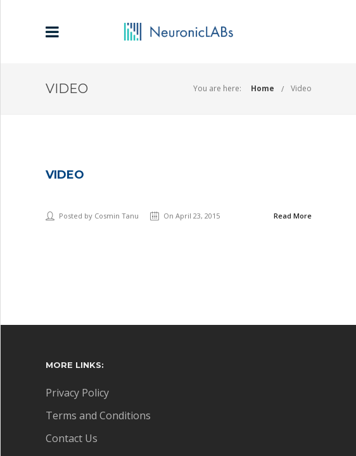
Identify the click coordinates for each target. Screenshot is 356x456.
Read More (293, 215)
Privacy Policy (77, 393)
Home (262, 88)
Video (301, 88)
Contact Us (72, 438)
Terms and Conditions (98, 415)
